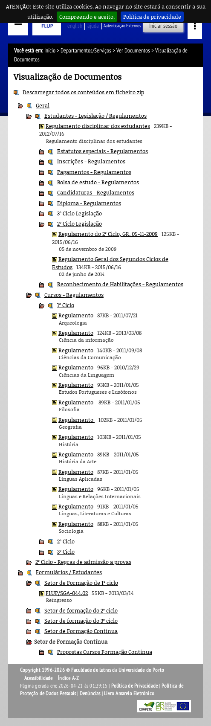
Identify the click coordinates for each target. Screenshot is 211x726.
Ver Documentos (133, 50)
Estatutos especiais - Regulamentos (102, 151)
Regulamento (75, 315)
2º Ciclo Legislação (79, 223)
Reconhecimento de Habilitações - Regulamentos (120, 284)
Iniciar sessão (163, 25)
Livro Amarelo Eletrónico (129, 693)
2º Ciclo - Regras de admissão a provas (83, 562)
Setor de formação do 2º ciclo (81, 610)
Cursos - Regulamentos (74, 295)
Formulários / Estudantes (69, 572)
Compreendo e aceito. (87, 16)
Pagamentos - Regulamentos (94, 172)
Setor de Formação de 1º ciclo (81, 583)
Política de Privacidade (134, 685)
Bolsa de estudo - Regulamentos (98, 182)
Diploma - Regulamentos (89, 203)
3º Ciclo (66, 551)
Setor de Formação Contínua (81, 631)
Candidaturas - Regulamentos (95, 192)
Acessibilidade (38, 678)
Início (49, 50)
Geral (42, 105)
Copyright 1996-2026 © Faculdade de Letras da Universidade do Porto (92, 670)
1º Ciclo (65, 305)
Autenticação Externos (122, 26)
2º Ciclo (66, 541)
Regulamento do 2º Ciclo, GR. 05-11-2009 (108, 234)
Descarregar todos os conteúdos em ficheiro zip (83, 92)
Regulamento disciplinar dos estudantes (98, 126)
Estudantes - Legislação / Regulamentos (95, 115)
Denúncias (90, 693)
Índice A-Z (68, 678)
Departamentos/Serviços (86, 50)
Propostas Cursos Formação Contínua (104, 652)
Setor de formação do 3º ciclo (81, 620)
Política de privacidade (152, 16)
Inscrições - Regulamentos (91, 161)
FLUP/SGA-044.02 (67, 593)
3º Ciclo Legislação (79, 213)
